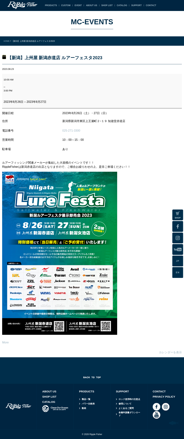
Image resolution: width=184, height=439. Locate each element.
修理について (125, 403)
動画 (84, 408)
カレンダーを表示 (170, 352)
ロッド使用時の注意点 (129, 399)
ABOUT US (91, 5)
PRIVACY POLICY (164, 396)
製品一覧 (86, 399)
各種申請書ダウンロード (129, 414)
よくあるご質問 (126, 408)
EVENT (78, 5)
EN (178, 272)
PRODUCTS (51, 5)
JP (178, 261)
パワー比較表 (88, 403)
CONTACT (151, 5)
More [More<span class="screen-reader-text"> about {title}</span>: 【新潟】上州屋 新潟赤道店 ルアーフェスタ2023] (5, 342)
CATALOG (122, 5)
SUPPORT (136, 5)
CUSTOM (65, 5)
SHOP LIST (107, 5)
